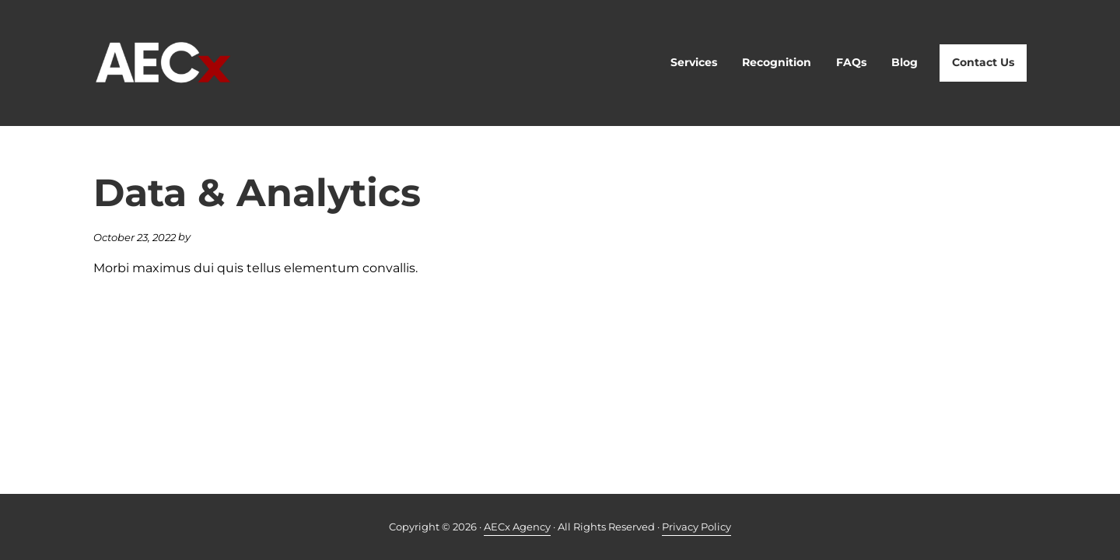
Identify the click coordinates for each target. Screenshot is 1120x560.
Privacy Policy (696, 526)
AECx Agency (517, 526)
